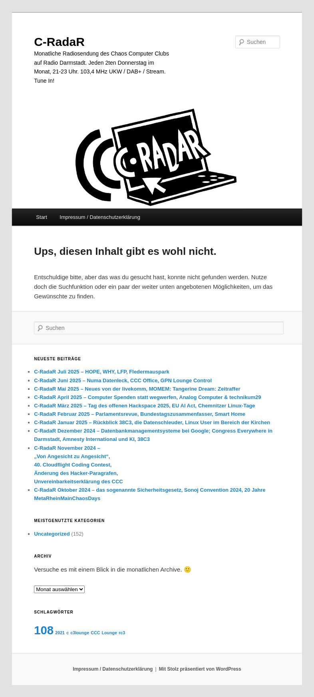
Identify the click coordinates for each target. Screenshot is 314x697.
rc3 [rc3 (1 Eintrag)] (122, 632)
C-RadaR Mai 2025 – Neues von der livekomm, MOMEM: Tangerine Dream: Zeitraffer (137, 389)
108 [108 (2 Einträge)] (44, 630)
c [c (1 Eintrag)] (67, 632)
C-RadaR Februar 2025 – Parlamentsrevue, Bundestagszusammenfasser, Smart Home (139, 414)
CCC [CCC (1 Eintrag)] (95, 632)
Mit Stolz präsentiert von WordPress (200, 669)
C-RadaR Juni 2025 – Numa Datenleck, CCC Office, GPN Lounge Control (123, 380)
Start (41, 217)
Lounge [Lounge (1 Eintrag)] (109, 632)
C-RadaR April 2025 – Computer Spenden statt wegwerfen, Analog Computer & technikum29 (147, 397)
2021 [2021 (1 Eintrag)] (60, 632)
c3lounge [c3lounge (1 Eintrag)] (79, 632)
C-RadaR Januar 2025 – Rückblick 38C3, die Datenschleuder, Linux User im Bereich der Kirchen (152, 422)
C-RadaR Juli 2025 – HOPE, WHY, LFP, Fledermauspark (101, 372)
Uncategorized (52, 534)
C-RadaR (59, 41)
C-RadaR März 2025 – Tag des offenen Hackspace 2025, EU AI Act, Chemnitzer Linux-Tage (144, 406)
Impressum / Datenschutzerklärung (100, 217)
